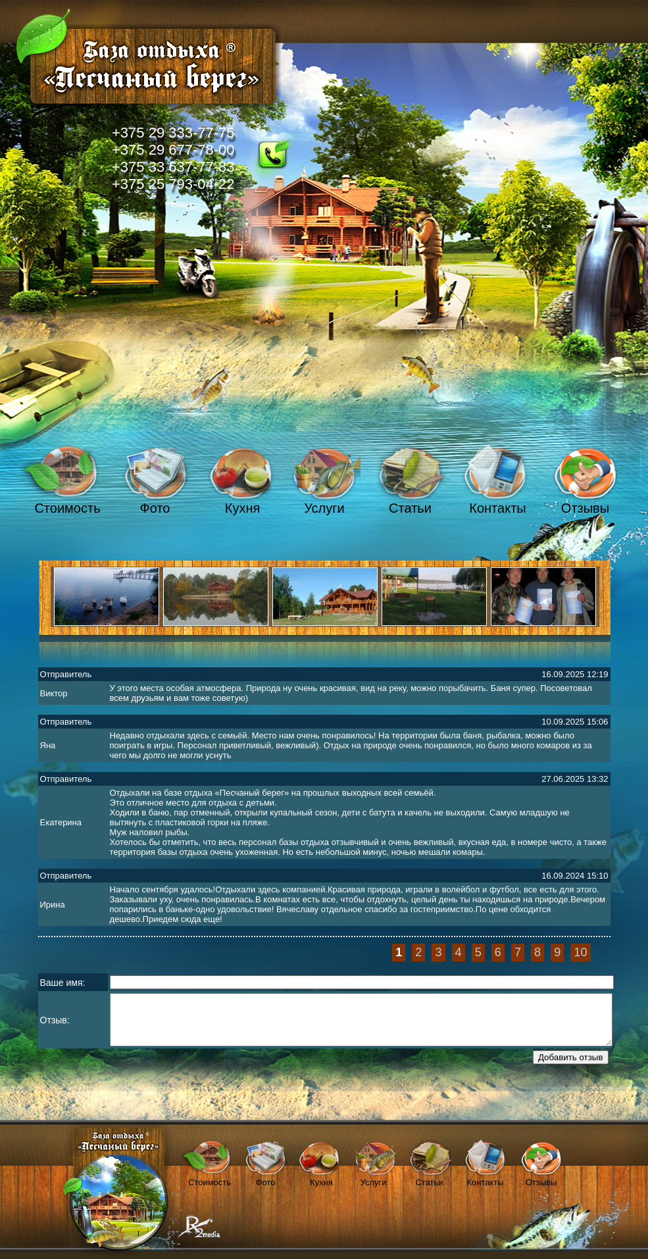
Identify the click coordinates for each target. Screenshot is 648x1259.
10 (580, 952)
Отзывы (585, 508)
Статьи (410, 508)
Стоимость (67, 508)
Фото (155, 508)
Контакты (497, 508)
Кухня (243, 508)
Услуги (324, 508)
